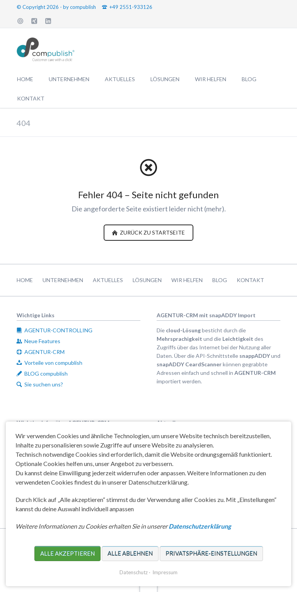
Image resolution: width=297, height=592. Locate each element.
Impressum (165, 572)
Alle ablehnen (130, 553)
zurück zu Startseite (152, 232)
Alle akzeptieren (67, 553)
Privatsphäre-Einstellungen (211, 553)
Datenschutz (133, 572)
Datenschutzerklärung (200, 526)
